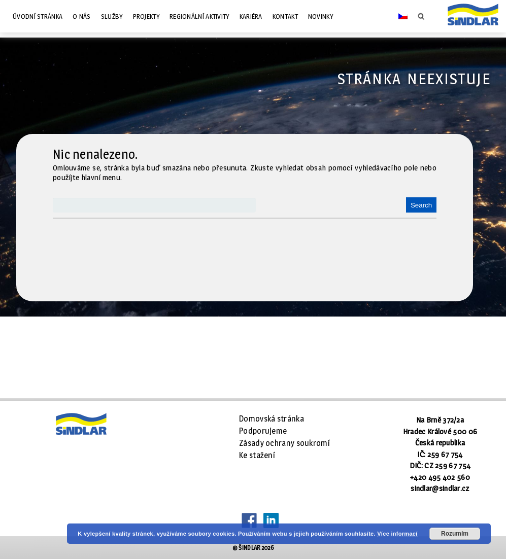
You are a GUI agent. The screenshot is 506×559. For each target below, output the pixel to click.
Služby (112, 16)
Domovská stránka (271, 419)
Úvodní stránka (37, 16)
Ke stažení (257, 455)
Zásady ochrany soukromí (284, 443)
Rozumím (454, 533)
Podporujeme (263, 431)
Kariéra (251, 16)
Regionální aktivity (199, 16)
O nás (82, 16)
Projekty (146, 16)
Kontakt (285, 16)
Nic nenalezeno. (96, 154)
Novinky (320, 16)
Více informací (397, 534)
